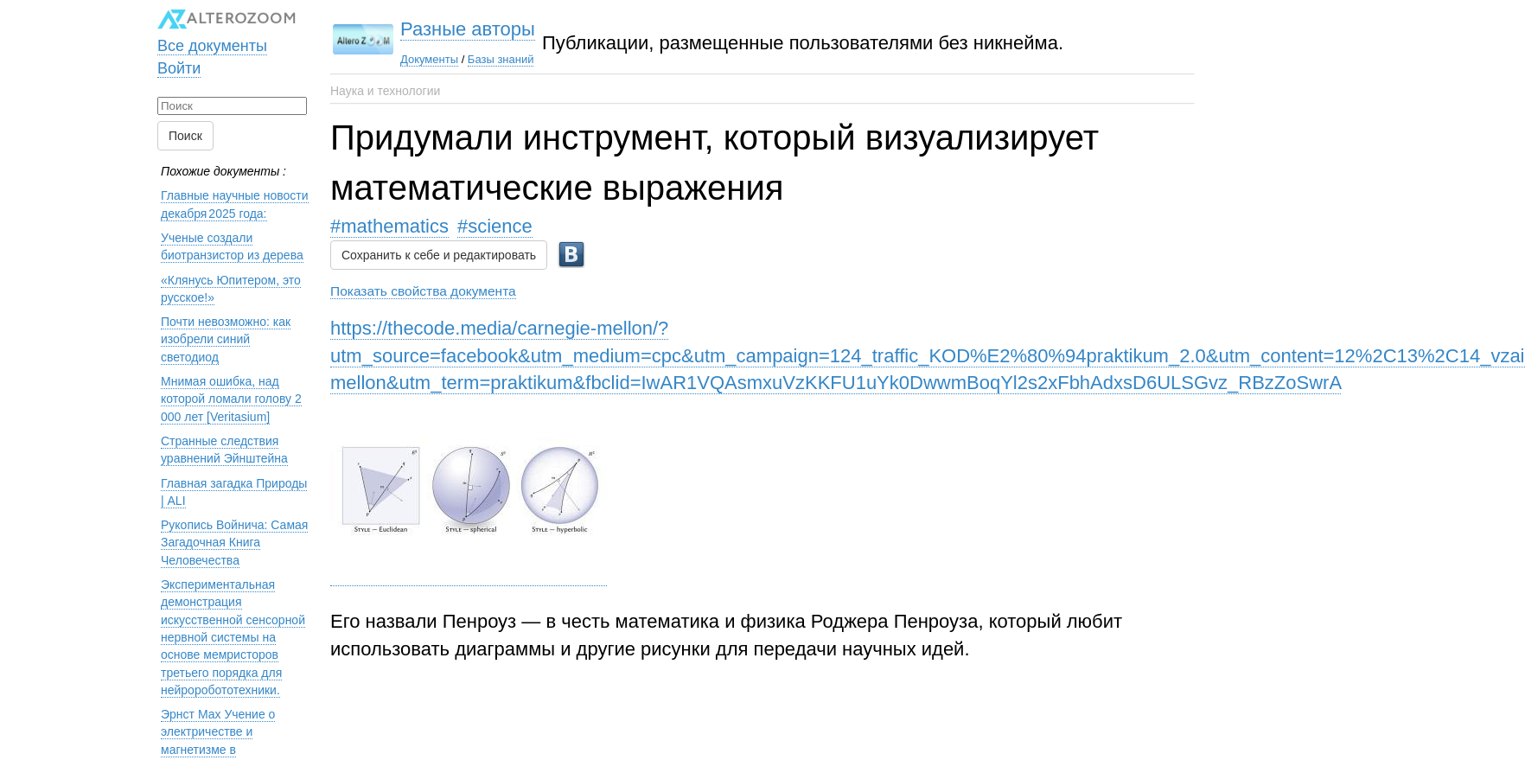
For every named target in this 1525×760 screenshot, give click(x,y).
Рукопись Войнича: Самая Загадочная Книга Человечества (234, 534)
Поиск (185, 128)
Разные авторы (407, 29)
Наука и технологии (385, 91)
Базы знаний (440, 59)
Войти (179, 59)
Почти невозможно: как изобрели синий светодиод (225, 331)
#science (495, 226)
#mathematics (389, 226)
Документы (369, 59)
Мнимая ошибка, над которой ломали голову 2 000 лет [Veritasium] (231, 391)
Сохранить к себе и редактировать (438, 247)
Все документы (212, 37)
